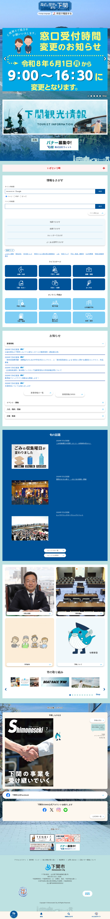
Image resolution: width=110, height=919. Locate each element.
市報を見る (97, 720)
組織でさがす (55, 229)
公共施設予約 (89, 307)
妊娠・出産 (21, 274)
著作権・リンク (34, 860)
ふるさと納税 (9, 254)
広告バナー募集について (88, 860)
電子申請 (55, 306)
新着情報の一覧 (37, 393)
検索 (69, 915)
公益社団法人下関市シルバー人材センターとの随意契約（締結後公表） (32, 352)
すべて (24, 196)
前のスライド (5, 58)
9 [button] (89, 695)
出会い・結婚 (55, 288)
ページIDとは (94, 213)
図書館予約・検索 (21, 320)
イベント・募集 (13, 402)
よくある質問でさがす (55, 242)
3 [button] (94, 96)
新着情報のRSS (68, 394)
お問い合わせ (72, 860)
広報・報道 (11, 416)
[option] (55, 61)
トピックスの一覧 (52, 550)
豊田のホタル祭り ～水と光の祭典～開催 (71, 479)
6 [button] (82, 695)
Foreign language (44, 13)
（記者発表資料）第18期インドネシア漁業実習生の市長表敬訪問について (33, 370)
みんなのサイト (96, 915)
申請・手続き (21, 306)
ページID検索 (9, 201)
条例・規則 (89, 321)
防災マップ (65, 254)
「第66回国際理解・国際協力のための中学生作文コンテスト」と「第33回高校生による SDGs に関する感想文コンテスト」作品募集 (54, 361)
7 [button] (85, 695)
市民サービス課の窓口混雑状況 (44, 254)
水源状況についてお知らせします (18, 386)
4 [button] (97, 96)
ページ (10, 196)
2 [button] (91, 96)
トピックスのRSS (53, 555)
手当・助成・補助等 (77, 254)
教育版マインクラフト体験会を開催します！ (22, 378)
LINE (65, 810)
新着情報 (10, 343)
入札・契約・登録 (13, 409)
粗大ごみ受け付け (55, 320)
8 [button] (87, 695)
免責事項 (62, 860)
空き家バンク (27, 254)
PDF (17, 196)
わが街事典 (89, 254)
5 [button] (100, 96)
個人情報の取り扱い (49, 860)
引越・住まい (21, 288)
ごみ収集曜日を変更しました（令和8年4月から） (73, 443)
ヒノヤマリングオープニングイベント (69, 515)
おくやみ (89, 288)
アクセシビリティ (20, 860)
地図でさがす (55, 222)
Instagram (59, 810)
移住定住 (18, 254)
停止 (105, 96)
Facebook (45, 810)
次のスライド (105, 58)
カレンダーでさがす (55, 235)
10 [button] (92, 695)
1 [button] (88, 96)
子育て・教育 (55, 274)
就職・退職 (89, 274)
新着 (41, 915)
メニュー (14, 914)
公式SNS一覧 (96, 816)
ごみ (57, 254)
